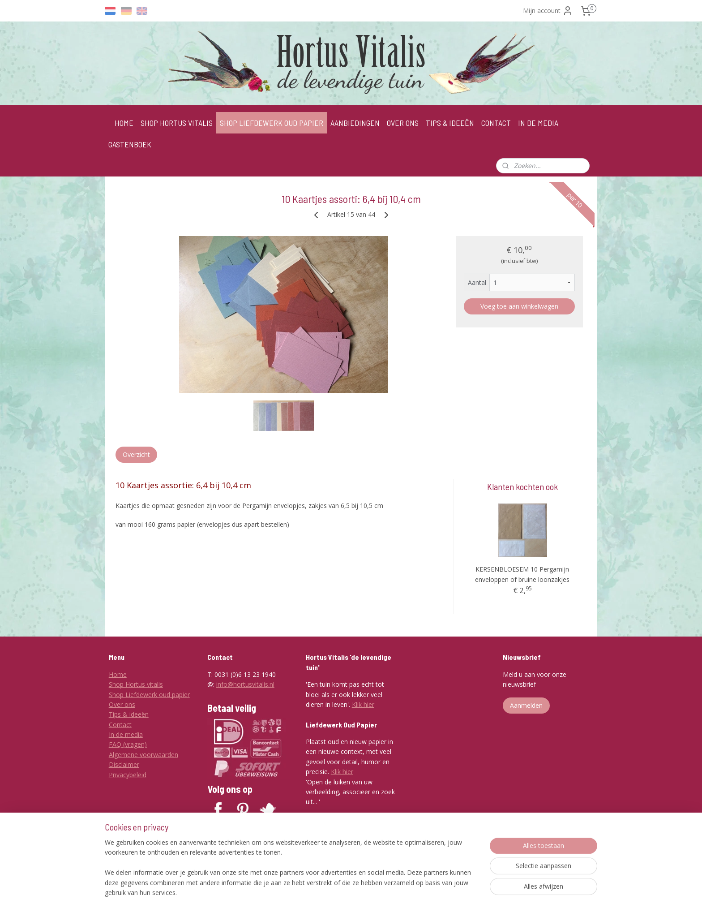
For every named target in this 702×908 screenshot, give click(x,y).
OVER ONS (403, 123)
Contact (120, 724)
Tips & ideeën (129, 714)
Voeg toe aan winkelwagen (519, 306)
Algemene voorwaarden (143, 754)
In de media (126, 734)
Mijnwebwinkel (471, 891)
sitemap (339, 891)
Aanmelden (526, 705)
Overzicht (136, 454)
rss (358, 891)
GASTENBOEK (129, 144)
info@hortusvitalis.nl (245, 684)
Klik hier (363, 704)
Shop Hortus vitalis (136, 684)
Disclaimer (124, 764)
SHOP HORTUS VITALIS (177, 123)
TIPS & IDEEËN (450, 123)
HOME (124, 123)
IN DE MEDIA (538, 123)
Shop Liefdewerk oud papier (149, 694)
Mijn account (548, 10)
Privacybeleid (127, 774)
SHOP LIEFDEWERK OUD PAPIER (271, 123)
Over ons (122, 704)
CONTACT (496, 123)
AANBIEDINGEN (355, 123)
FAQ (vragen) (128, 744)
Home (118, 674)
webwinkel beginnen (393, 891)
